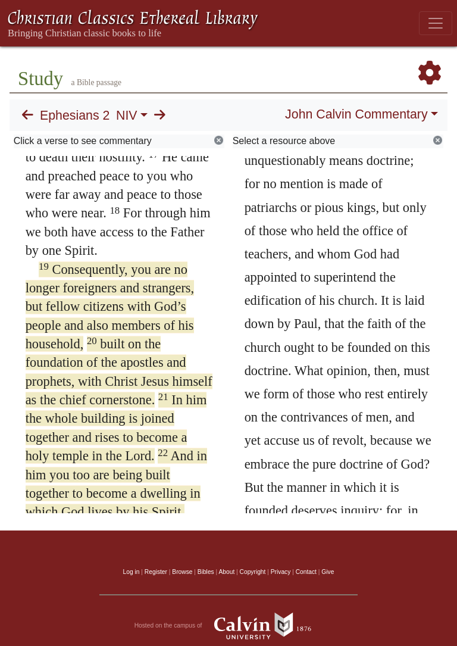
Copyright (253, 572)
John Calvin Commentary (356, 114)
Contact (306, 572)
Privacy (281, 572)
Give (327, 572)
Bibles (206, 572)
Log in (131, 572)
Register (156, 572)
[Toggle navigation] (435, 23)
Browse (182, 572)
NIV (126, 115)
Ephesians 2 (74, 115)
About (226, 572)
